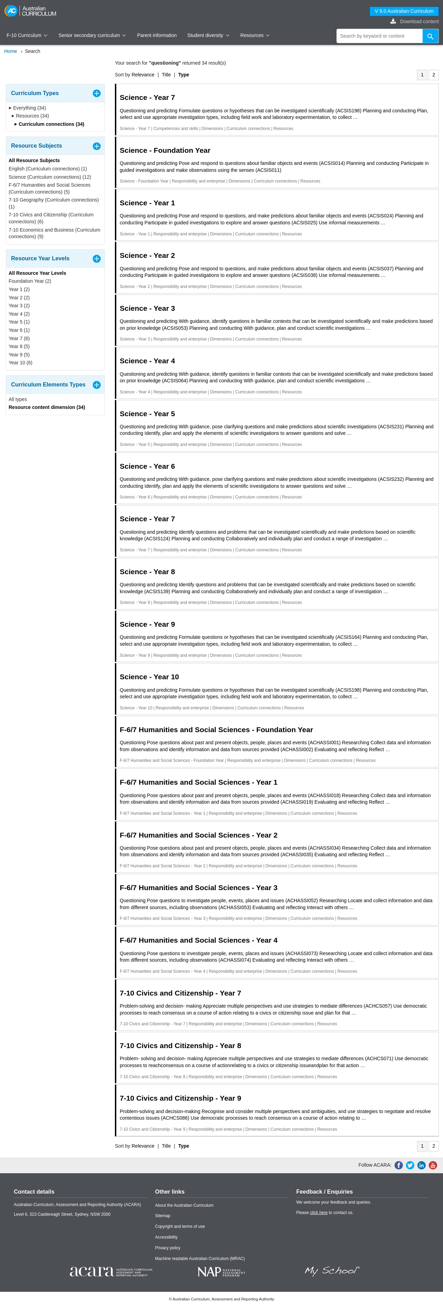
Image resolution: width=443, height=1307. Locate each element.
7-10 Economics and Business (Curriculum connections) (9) (54, 233)
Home (10, 51)
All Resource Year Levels (37, 273)
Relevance (143, 74)
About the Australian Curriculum (184, 1205)
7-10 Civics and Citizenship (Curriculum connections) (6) (51, 218)
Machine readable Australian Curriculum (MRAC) (200, 1258)
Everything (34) (27, 108)
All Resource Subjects (34, 160)
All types (18, 399)
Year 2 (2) (19, 297)
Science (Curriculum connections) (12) (50, 177)
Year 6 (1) (19, 330)
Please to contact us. (324, 1212)
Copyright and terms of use (180, 1226)
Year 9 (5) (19, 354)
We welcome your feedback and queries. (333, 1202)
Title (166, 74)
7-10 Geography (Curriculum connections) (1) (54, 203)
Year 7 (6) (19, 338)
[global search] (388, 36)
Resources (255, 35)
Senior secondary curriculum (92, 35)
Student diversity (208, 35)
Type (183, 74)
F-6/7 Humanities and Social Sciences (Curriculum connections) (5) (50, 188)
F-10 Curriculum (27, 35)
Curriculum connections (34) (49, 124)
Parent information (157, 35)
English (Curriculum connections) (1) (48, 168)
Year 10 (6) (21, 362)
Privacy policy (167, 1247)
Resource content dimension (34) (47, 407)
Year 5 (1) (19, 322)
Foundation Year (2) (30, 281)
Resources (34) (30, 116)
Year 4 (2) (19, 314)
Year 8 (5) (19, 346)
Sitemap (162, 1215)
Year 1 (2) (19, 289)
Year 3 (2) (19, 305)
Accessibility (166, 1237)
